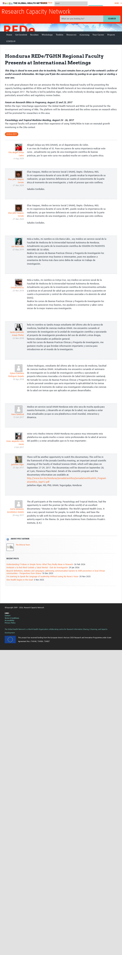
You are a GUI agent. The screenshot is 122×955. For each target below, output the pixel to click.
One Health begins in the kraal (19, 580)
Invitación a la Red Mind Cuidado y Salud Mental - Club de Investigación (37, 568)
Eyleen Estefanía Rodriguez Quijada (16, 375)
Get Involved (21, 35)
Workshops (47, 35)
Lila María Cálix (18, 247)
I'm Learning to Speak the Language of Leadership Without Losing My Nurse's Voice (42, 577)
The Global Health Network (25, 3)
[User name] (71, 3)
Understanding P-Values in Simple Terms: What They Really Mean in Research (39, 564)
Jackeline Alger (17, 465)
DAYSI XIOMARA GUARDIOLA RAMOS (15, 510)
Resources (71, 35)
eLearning (84, 35)
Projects (111, 35)
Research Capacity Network (36, 12)
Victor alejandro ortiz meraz (15, 442)
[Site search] (82, 18)
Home (9, 35)
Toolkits (59, 35)
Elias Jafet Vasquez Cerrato (16, 181)
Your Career (98, 35)
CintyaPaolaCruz (17, 288)
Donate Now (46, 3)
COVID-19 (10, 41)
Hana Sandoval (17, 414)
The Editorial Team (23, 545)
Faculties (34, 35)
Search (112, 18)
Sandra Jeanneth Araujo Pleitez (17, 333)
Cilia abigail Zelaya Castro (16, 154)
